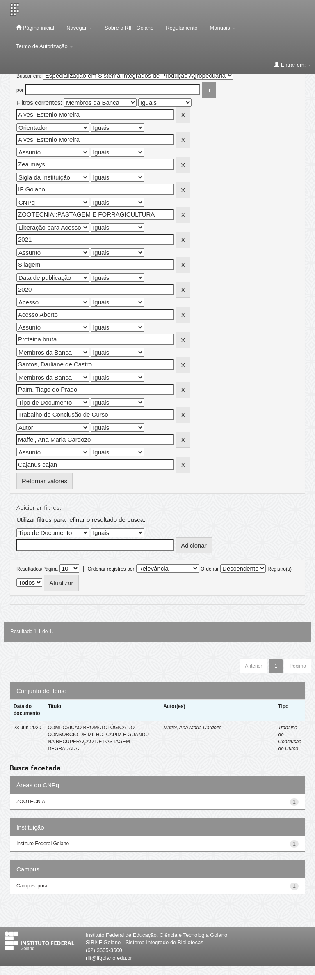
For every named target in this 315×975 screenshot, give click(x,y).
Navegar (79, 28)
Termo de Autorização (44, 46)
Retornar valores (44, 480)
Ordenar (210, 569)
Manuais (223, 28)
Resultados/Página (37, 569)
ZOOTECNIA (30, 801)
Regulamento (181, 28)
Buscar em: (28, 76)
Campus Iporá (31, 886)
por (19, 90)
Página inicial (35, 27)
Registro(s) (279, 569)
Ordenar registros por (110, 569)
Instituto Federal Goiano (42, 843)
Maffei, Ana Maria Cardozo (192, 728)
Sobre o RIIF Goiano (129, 28)
